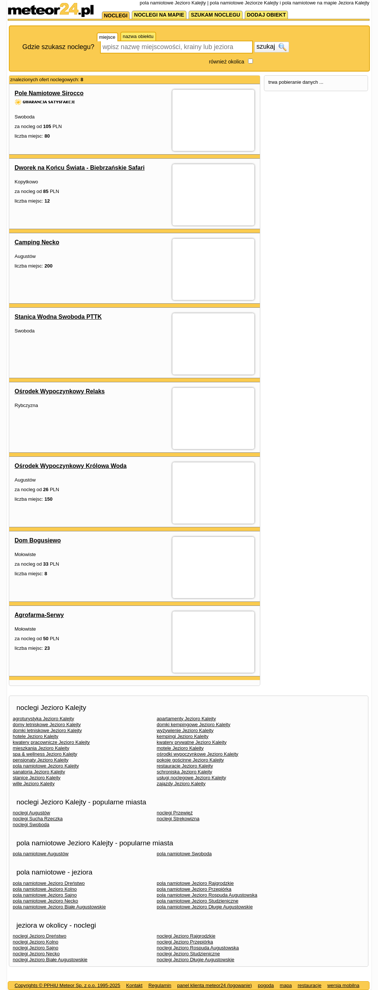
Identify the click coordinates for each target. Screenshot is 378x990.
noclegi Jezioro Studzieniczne (188, 953)
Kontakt (134, 985)
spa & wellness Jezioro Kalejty (45, 754)
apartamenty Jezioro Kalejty (186, 718)
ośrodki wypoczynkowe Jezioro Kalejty (197, 754)
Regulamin (159, 985)
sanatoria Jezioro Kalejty (39, 772)
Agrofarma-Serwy (39, 615)
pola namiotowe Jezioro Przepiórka (194, 889)
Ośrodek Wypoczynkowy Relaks (60, 391)
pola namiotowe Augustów (41, 853)
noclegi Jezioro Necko (36, 953)
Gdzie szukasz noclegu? (58, 47)
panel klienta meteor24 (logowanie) (214, 985)
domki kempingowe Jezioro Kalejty (193, 724)
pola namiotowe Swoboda (184, 853)
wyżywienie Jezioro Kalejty (185, 730)
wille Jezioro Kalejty (34, 783)
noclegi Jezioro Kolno (36, 942)
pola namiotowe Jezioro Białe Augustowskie (59, 907)
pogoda (266, 985)
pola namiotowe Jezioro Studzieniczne (197, 901)
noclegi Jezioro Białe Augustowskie (50, 959)
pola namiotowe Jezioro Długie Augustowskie (205, 907)
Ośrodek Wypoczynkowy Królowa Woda (71, 466)
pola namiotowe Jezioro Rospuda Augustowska (207, 895)
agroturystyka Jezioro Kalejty (43, 718)
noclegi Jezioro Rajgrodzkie (186, 936)
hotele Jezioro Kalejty (36, 736)
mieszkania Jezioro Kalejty (41, 748)
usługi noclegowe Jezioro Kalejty (191, 777)
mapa (286, 985)
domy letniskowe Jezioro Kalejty (47, 724)
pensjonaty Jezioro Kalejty (41, 760)
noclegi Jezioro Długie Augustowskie (195, 959)
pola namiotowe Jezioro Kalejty (46, 766)
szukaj (272, 47)
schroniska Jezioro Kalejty (184, 772)
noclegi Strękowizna (178, 818)
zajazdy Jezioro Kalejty (181, 783)
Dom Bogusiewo (38, 540)
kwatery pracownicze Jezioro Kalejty (51, 742)
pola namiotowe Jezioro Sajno (45, 895)
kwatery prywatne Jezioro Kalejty (192, 742)
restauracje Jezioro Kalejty (185, 766)
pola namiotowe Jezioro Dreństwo (49, 883)
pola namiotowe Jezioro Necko (45, 901)
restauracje (309, 985)
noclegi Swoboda (31, 824)
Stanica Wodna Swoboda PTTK (58, 317)
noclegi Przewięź (175, 812)
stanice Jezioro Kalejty (37, 777)
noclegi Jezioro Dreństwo (39, 936)
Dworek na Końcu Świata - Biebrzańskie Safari (80, 168)
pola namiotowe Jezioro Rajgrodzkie (195, 883)
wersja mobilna (343, 985)
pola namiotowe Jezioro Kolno (45, 889)
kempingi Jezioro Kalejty (183, 736)
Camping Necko (37, 242)
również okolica (226, 62)
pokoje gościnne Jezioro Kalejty (190, 760)
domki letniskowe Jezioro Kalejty (47, 730)
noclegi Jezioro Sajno (36, 948)
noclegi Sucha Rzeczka (38, 818)
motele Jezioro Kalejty (180, 748)
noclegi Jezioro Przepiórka (185, 942)
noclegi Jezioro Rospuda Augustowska (198, 948)
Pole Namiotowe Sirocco (49, 93)
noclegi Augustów (31, 812)
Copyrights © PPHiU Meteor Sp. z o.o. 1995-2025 (67, 985)
